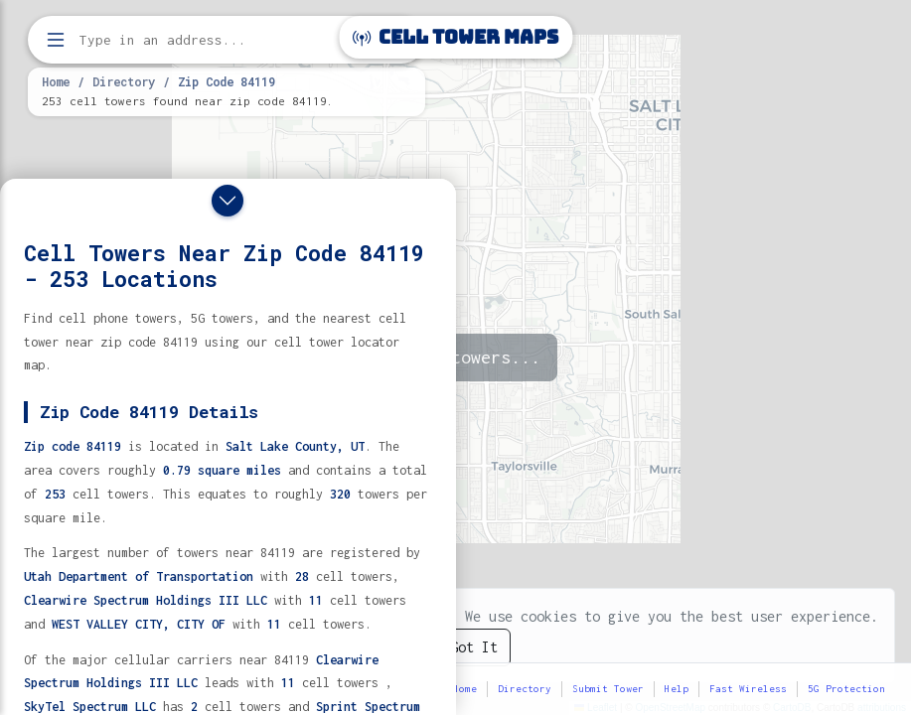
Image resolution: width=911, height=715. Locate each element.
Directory (123, 81)
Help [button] (676, 688)
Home (56, 81)
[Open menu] (55, 40)
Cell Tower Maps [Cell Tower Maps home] (455, 37)
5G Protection (846, 688)
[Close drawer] (227, 200)
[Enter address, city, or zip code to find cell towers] (228, 40)
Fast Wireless (748, 688)
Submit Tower (608, 688)
